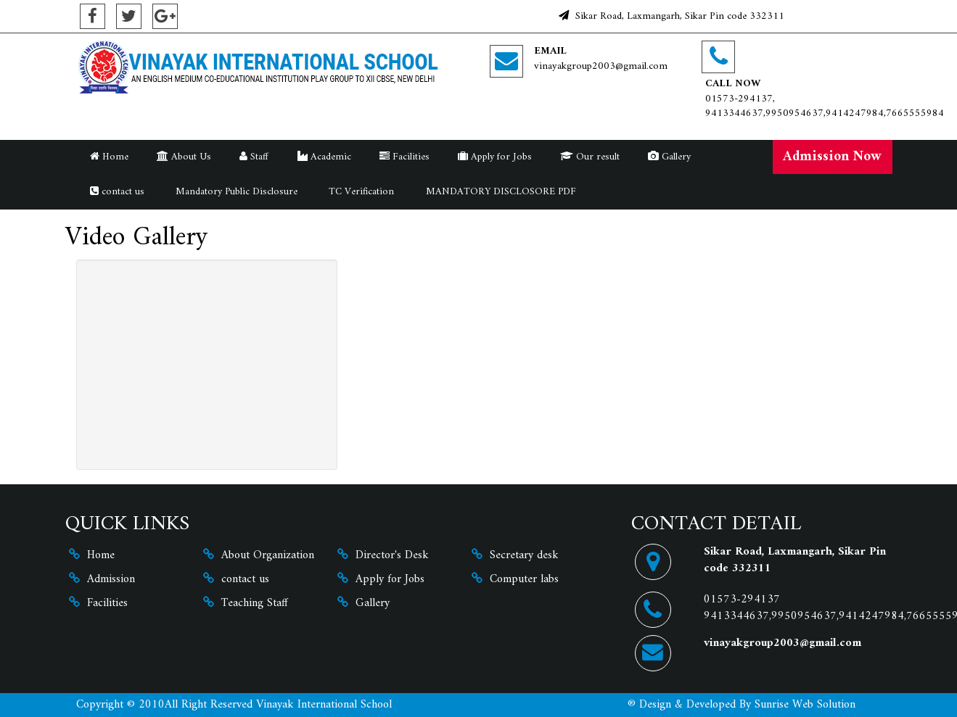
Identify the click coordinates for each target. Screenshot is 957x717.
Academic (324, 157)
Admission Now (832, 156)
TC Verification (360, 192)
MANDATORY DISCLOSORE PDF (499, 192)
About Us (184, 157)
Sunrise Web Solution (805, 705)
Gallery (669, 157)
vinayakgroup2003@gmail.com (601, 66)
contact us (117, 192)
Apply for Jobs (495, 157)
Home (109, 157)
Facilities (404, 157)
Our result (590, 157)
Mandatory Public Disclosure (235, 192)
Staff (253, 157)
